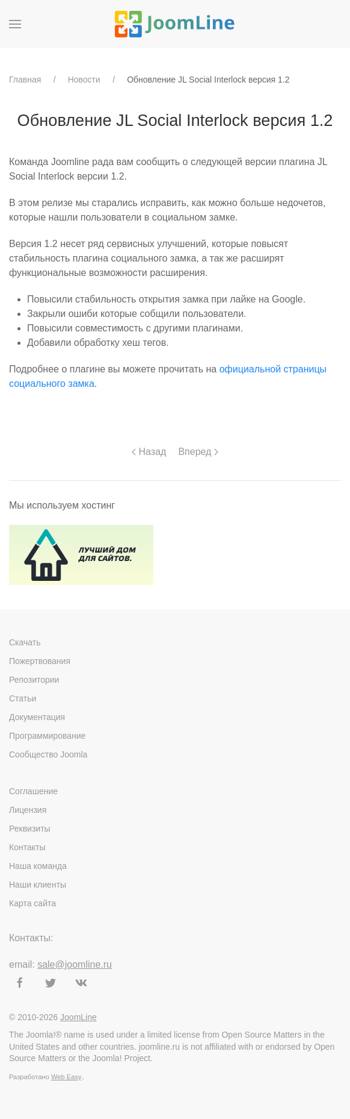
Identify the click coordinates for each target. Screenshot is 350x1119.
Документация (37, 717)
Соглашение (33, 791)
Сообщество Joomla (48, 754)
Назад (149, 452)
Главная (25, 79)
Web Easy (66, 1076)
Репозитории (34, 680)
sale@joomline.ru (74, 964)
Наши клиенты (37, 884)
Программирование (47, 736)
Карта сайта (32, 903)
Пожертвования (39, 661)
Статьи (22, 698)
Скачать (25, 642)
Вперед (198, 452)
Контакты (27, 847)
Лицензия (27, 810)
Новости (84, 79)
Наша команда (38, 866)
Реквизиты (30, 828)
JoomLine (78, 1017)
